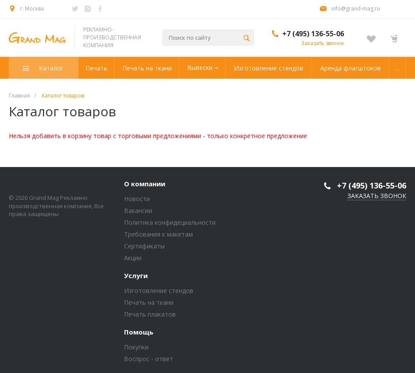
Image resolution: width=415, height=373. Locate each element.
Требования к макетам (158, 234)
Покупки (136, 347)
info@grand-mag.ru (355, 8)
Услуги (136, 276)
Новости (137, 199)
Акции (133, 258)
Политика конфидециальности (170, 222)
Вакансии (138, 210)
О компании (144, 184)
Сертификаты (144, 246)
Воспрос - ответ (148, 359)
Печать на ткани (149, 302)
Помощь (138, 332)
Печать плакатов (150, 314)
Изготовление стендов (158, 290)
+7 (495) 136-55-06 (313, 33)
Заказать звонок (322, 43)
